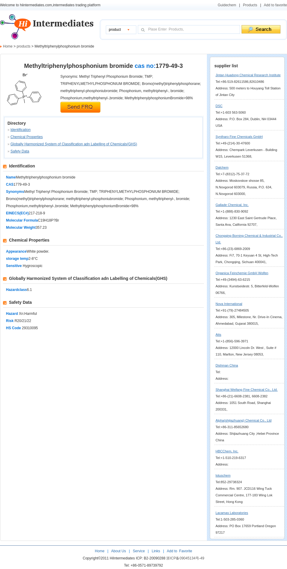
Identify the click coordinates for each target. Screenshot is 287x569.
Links (155, 551)
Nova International (229, 304)
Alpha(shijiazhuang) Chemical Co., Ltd (243, 420)
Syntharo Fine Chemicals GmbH (239, 136)
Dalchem (222, 167)
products (24, 46)
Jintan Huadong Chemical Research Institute (248, 75)
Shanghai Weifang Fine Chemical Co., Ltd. (247, 389)
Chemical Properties (26, 137)
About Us (119, 551)
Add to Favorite (179, 551)
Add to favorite (275, 5)
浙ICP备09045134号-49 (185, 558)
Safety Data (19, 151)
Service (139, 551)
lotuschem (223, 475)
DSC (219, 106)
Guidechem (227, 5)
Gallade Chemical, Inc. (232, 205)
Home (8, 46)
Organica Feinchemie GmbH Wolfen (242, 273)
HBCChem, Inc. (227, 451)
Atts (218, 334)
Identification (20, 130)
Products (250, 5)
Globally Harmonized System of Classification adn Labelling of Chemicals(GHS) (73, 144)
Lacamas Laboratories (232, 513)
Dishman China (227, 365)
